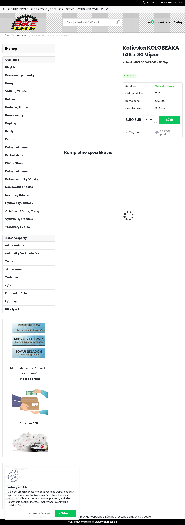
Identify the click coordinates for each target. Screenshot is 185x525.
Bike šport (21, 35)
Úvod (7, 35)
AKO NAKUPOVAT (17, 9)
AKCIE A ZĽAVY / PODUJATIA (47, 9)
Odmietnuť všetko (39, 513)
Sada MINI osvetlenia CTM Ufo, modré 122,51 (163, 203)
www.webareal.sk (106, 522)
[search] (118, 23)
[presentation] (66, 210)
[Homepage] (3, 9)
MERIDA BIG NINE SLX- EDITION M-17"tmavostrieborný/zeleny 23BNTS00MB (123, 212)
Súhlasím (65, 513)
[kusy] (149, 120)
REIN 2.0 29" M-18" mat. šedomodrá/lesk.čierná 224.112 (82, 206)
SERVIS (70, 9)
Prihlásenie (152, 2)
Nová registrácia (173, 2)
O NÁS (104, 9)
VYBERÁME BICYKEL (87, 9)
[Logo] (25, 22)
